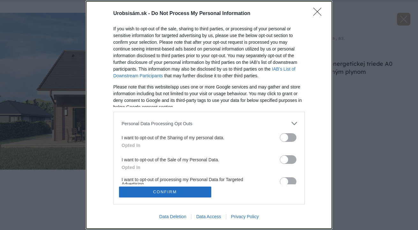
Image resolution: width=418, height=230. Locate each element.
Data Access (208, 216)
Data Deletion (172, 216)
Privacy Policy (245, 216)
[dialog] (209, 115)
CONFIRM (165, 191)
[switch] (288, 137)
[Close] (319, 14)
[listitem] (209, 123)
